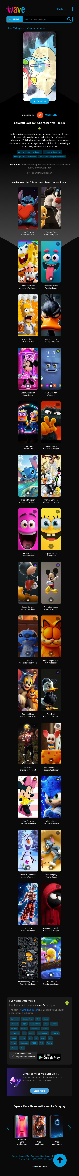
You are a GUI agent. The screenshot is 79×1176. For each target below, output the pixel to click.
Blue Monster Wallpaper (51, 394)
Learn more (39, 1090)
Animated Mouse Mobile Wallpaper (51, 608)
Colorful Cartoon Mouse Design (28, 394)
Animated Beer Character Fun (28, 340)
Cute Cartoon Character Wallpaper (28, 822)
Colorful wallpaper (36, 28)
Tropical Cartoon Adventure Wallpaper (28, 501)
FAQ (50, 1159)
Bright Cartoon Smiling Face (51, 554)
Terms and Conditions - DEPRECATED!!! (48, 1156)
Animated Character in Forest (28, 768)
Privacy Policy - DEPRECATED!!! (32, 1159)
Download (40, 101)
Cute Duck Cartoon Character (51, 715)
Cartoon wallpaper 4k (52, 152)
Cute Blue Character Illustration (28, 661)
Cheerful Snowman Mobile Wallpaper (28, 875)
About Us (24, 1156)
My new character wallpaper (29, 152)
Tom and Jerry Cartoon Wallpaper (28, 715)
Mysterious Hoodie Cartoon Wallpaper (51, 929)
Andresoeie (46, 115)
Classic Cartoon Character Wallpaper (28, 608)
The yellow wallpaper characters (52, 156)
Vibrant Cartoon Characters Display (51, 501)
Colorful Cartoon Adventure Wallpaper (28, 286)
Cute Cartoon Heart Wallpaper (28, 233)
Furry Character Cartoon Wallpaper (51, 447)
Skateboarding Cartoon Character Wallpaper (28, 982)
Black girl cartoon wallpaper (25, 156)
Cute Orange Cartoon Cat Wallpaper (51, 661)
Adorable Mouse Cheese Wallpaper (51, 768)
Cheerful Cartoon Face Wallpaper (28, 554)
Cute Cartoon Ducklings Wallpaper (51, 982)
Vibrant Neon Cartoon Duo (28, 447)
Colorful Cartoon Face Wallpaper (51, 286)
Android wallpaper (29, 1009)
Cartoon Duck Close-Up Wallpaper (51, 340)
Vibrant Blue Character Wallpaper (51, 822)
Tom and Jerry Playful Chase (51, 875)
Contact (14, 1156)
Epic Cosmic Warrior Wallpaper (27, 929)
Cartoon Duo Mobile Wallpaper (51, 233)
